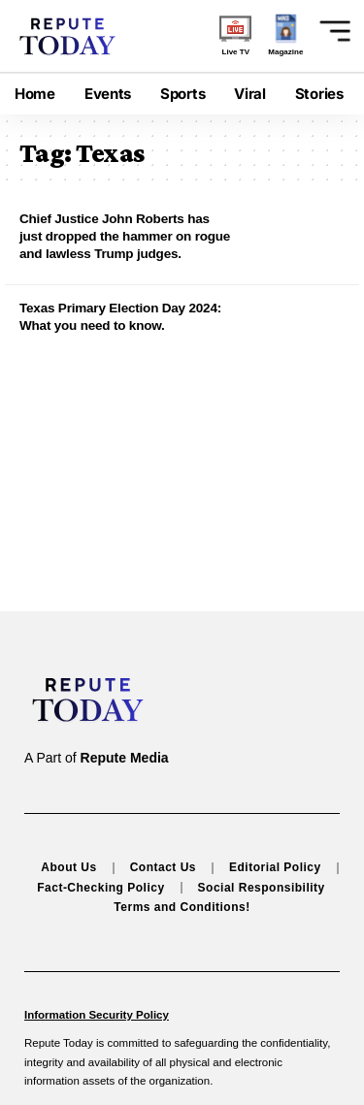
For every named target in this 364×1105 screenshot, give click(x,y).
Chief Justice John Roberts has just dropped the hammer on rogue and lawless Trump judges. (124, 236)
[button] (328, 30)
